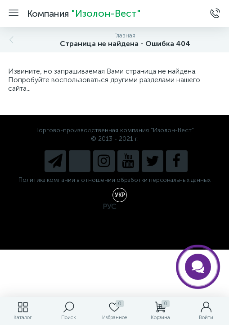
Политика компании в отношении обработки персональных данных (114, 179)
